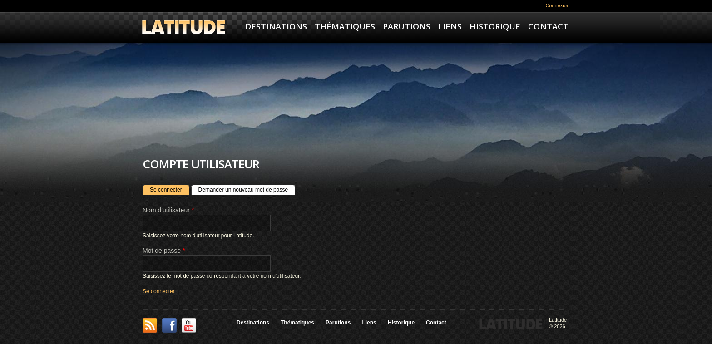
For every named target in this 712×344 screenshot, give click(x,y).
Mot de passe (164, 250)
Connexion (557, 5)
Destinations (276, 26)
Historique (495, 26)
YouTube (189, 325)
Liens (450, 26)
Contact (548, 26)
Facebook (169, 325)
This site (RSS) (150, 325)
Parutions (406, 26)
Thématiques (345, 26)
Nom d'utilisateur (168, 210)
